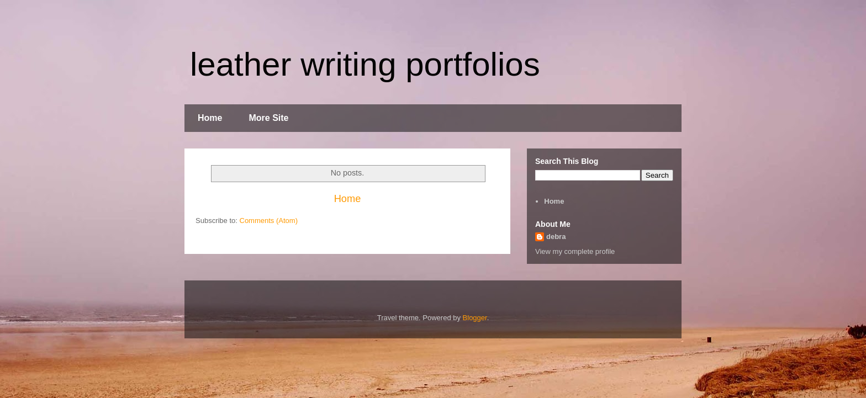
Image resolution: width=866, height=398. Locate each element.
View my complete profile (575, 251)
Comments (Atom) (269, 220)
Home (210, 118)
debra (556, 236)
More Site (268, 118)
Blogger (475, 318)
